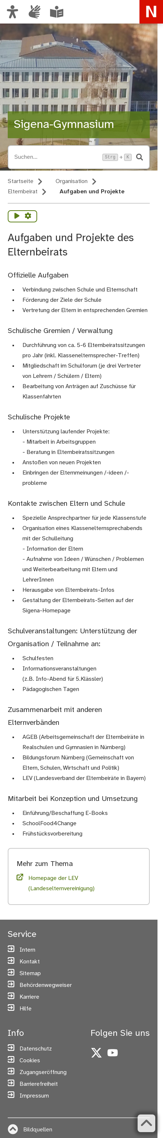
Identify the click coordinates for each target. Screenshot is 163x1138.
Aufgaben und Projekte (92, 192)
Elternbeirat (23, 192)
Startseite (20, 181)
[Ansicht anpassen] (12, 12)
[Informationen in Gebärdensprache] (34, 12)
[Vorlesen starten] (16, 216)
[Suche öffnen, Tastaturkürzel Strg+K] (56, 157)
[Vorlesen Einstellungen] (27, 216)
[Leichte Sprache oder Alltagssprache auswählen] (56, 12)
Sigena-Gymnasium (64, 124)
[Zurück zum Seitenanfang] (146, 1123)
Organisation (72, 181)
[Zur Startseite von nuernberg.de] (151, 12)
